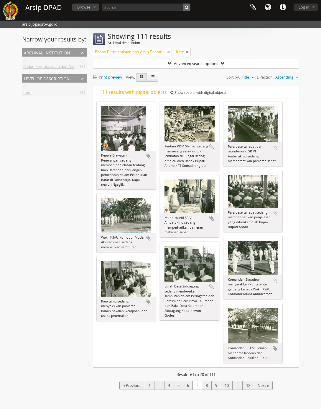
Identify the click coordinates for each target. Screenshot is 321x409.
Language (268, 7)
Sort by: (233, 77)
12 (248, 385)
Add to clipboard (148, 156)
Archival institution (47, 52)
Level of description (47, 78)
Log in (304, 7)
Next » (263, 385)
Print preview (107, 77)
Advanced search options (196, 63)
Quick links (282, 7)
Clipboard (253, 7)
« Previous (132, 385)
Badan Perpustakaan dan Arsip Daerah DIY (60, 67)
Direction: (265, 77)
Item (27, 93)
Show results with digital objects (198, 92)
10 (227, 385)
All (25, 60)
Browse (83, 7)
